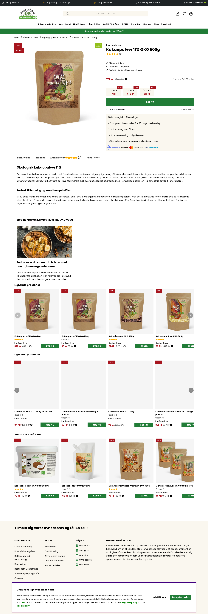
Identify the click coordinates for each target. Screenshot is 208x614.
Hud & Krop (79, 24)
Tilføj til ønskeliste (115, 109)
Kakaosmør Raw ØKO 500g (169, 336)
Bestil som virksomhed (26, 568)
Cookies (18, 578)
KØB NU (50, 424)
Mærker (147, 24)
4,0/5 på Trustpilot (104, 3)
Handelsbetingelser (24, 551)
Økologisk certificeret (196, 3)
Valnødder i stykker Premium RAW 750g (129, 485)
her (23, 602)
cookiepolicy (23, 606)
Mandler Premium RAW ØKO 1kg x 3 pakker (177, 485)
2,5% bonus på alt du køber (149, 3)
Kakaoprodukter (60, 37)
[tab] (40, 158)
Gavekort (166, 24)
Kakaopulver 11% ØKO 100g (75, 336)
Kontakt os (20, 564)
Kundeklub (50, 546)
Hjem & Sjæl (94, 24)
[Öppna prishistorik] (30, 346)
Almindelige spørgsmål (26, 573)
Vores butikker (53, 565)
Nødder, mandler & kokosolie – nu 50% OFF (104, 31)
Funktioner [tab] (93, 157)
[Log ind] (178, 14)
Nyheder (135, 24)
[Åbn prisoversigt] (126, 79)
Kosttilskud (65, 24)
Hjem (16, 37)
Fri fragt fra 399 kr (12, 3)
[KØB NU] (150, 102)
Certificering (51, 551)
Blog (156, 24)
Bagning (46, 37)
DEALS (125, 24)
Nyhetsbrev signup (55, 556)
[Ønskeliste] (184, 14)
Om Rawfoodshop (54, 560)
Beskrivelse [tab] (23, 157)
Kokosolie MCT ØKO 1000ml (75, 485)
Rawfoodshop (113, 45)
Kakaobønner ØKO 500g (121, 336)
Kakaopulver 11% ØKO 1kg (27, 336)
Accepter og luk (181, 597)
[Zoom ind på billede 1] (58, 87)
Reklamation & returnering (22, 557)
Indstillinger (159, 597)
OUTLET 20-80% (111, 24)
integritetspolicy (128, 602)
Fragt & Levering (23, 546)
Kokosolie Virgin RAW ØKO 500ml (31, 485)
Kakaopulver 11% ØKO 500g (84, 37)
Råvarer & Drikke (47, 24)
